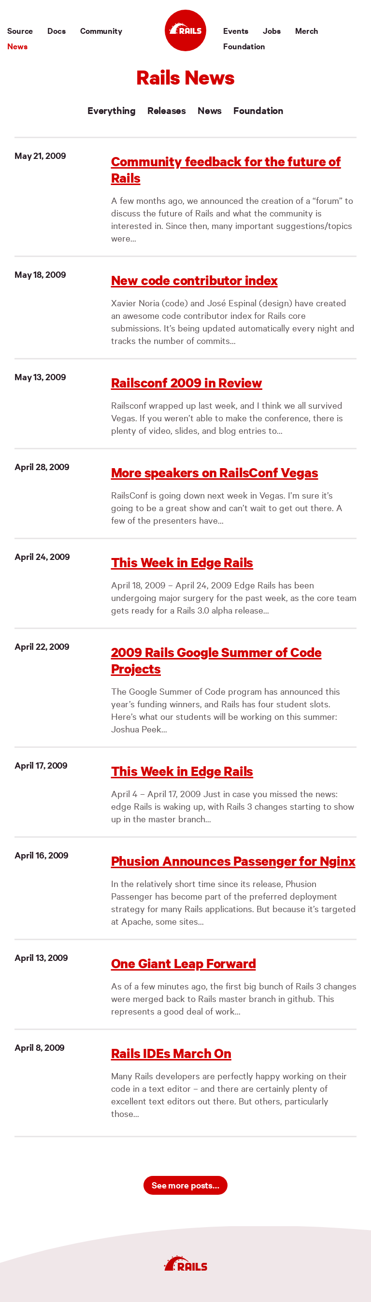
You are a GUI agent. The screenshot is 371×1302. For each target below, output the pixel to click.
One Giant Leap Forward (183, 963)
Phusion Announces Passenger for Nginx (233, 861)
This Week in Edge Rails (182, 562)
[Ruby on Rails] (185, 30)
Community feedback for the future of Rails (226, 169)
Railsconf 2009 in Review (187, 382)
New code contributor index (194, 280)
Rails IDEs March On (171, 1053)
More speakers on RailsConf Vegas (214, 472)
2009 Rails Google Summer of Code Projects (216, 660)
